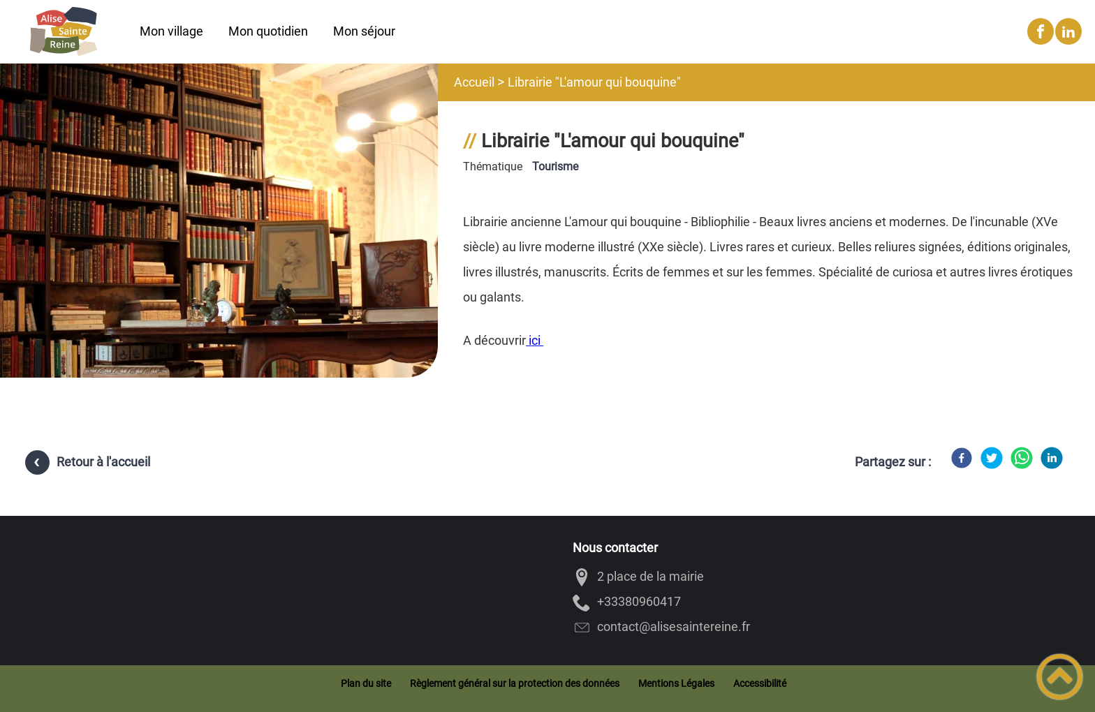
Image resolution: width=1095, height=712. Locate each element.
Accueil (474, 82)
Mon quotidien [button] (268, 31)
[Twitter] (992, 458)
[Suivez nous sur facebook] (1040, 31)
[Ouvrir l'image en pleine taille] (219, 316)
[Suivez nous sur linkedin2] (1068, 31)
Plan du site (366, 683)
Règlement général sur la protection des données (514, 683)
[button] (1059, 676)
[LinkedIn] (1052, 458)
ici (534, 340)
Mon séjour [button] (364, 31)
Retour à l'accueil (103, 461)
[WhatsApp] (1022, 458)
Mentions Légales (676, 683)
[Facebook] (961, 457)
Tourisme (555, 166)
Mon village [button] (171, 31)
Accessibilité (759, 683)
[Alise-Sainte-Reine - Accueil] (63, 31)
